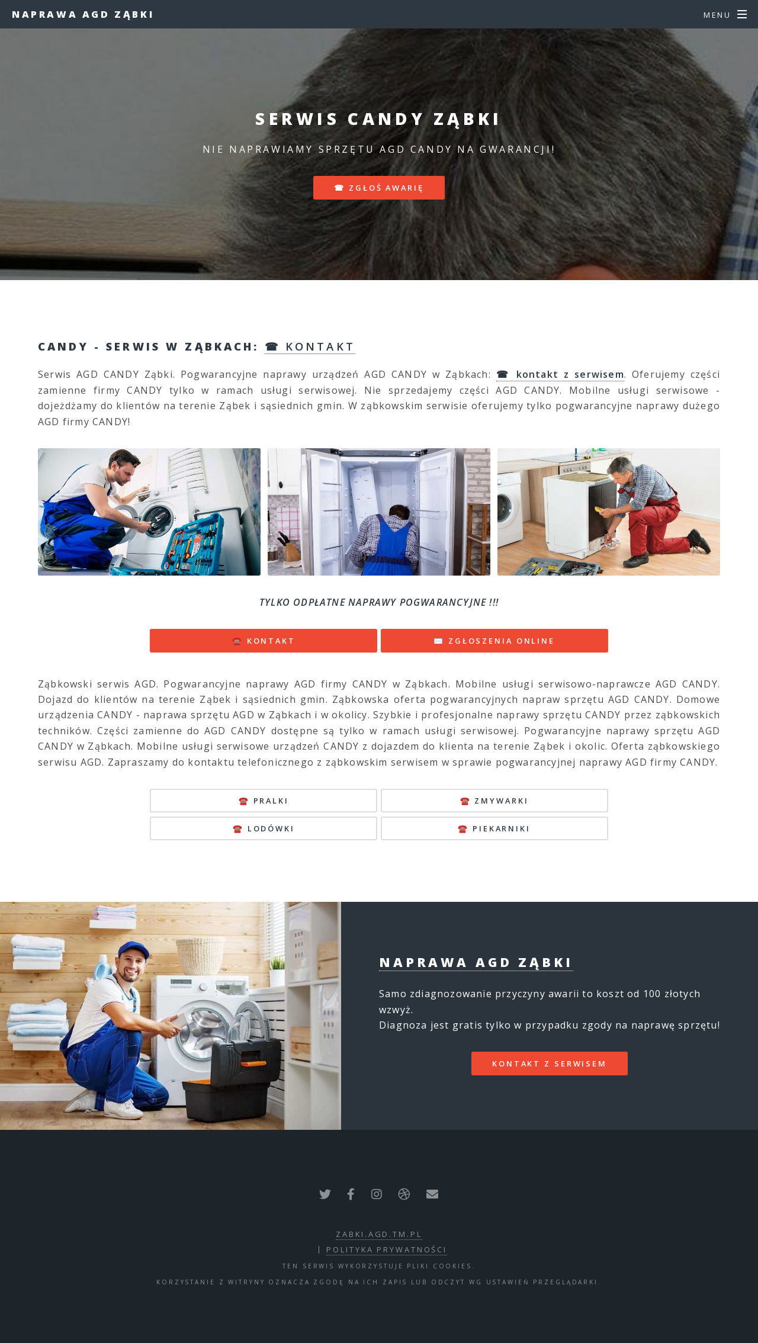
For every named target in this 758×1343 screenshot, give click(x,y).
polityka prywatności (386, 1249)
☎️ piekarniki (494, 828)
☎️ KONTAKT (264, 640)
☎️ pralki (264, 800)
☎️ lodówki (264, 828)
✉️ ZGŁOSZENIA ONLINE (494, 640)
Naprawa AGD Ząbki (83, 14)
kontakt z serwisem (549, 1063)
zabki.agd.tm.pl (379, 1234)
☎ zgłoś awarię (378, 187)
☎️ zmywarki (494, 800)
